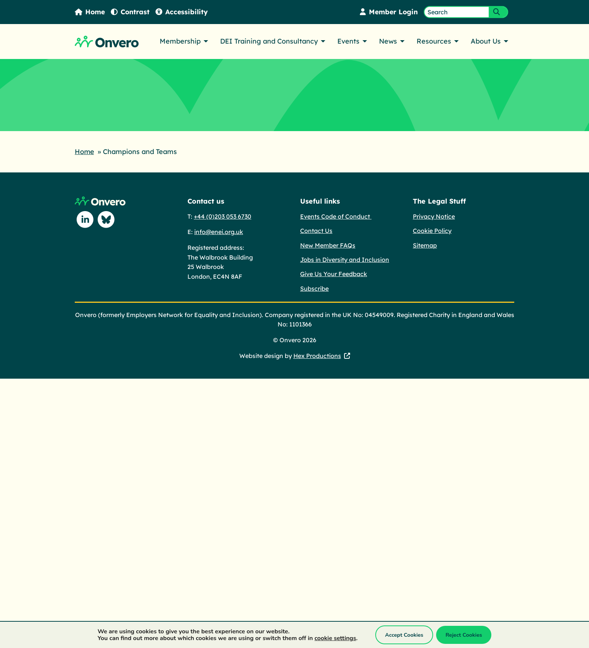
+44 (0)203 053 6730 (222, 216)
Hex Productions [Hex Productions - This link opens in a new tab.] (317, 355)
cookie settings (335, 638)
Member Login (388, 12)
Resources (434, 41)
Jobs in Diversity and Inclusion (344, 259)
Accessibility (183, 12)
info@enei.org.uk (218, 231)
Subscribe (314, 288)
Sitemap (425, 245)
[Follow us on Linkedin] (85, 219)
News (388, 41)
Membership (180, 41)
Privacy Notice (434, 216)
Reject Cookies (464, 635)
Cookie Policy (432, 230)
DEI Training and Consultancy (269, 41)
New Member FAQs (327, 245)
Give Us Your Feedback (333, 273)
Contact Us (316, 230)
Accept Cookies (404, 635)
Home (90, 12)
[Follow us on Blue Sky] (106, 219)
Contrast (131, 12)
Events (348, 41)
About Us (486, 41)
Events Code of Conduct (336, 216)
